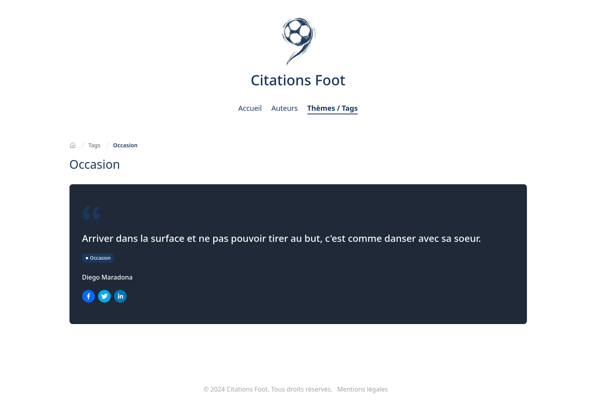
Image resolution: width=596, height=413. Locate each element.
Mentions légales (362, 389)
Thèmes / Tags (332, 108)
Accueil (250, 108)
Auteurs (284, 108)
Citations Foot (298, 80)
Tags (94, 145)
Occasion (125, 145)
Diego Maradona (107, 277)
